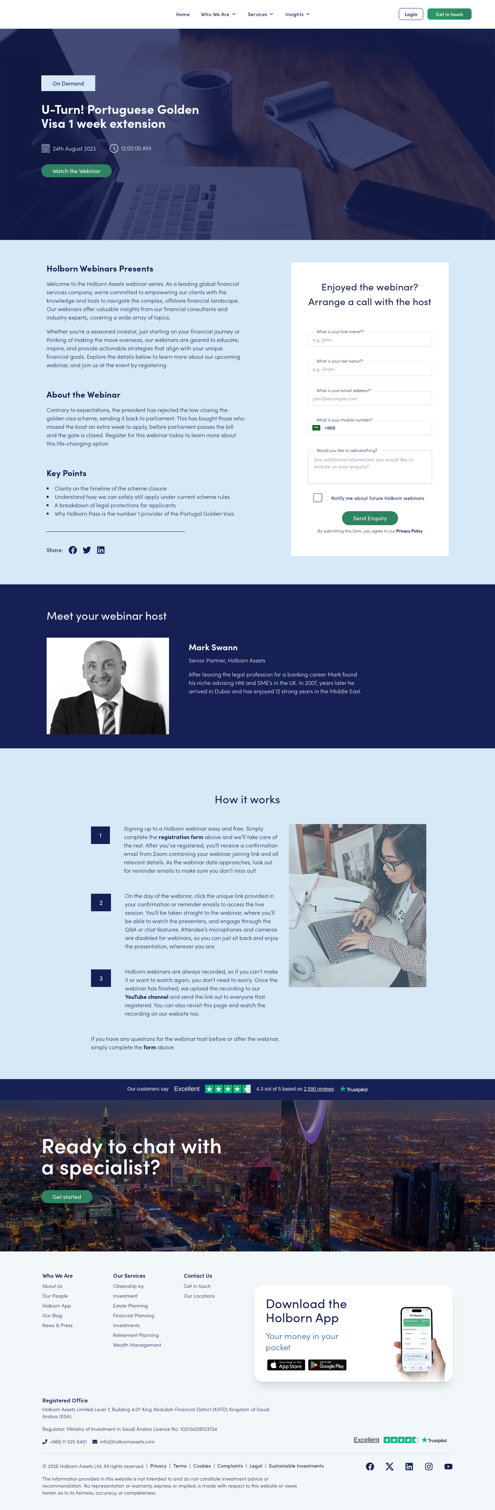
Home (183, 14)
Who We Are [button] (219, 14)
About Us (52, 1285)
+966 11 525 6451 (68, 1441)
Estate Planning (130, 1305)
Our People (55, 1295)
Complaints (230, 1465)
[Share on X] (90, 550)
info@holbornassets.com (127, 1441)
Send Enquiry (370, 518)
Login (411, 14)
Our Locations (199, 1295)
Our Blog (52, 1315)
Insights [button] (298, 14)
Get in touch (449, 14)
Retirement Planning (136, 1334)
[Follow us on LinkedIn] (409, 1466)
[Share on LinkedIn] (101, 550)
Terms (180, 1465)
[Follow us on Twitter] (389, 1466)
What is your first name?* (340, 331)
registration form (181, 836)
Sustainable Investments (296, 1465)
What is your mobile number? (344, 420)
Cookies (202, 1465)
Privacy (158, 1465)
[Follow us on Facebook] (370, 1466)
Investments (126, 1325)
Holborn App (56, 1305)
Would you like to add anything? (346, 450)
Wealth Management (137, 1344)
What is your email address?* (344, 390)
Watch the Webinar (76, 170)
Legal (256, 1465)
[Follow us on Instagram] (429, 1466)
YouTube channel (146, 996)
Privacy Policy (409, 531)
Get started (67, 1196)
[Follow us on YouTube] (448, 1466)
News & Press (57, 1325)
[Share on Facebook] (76, 550)
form (150, 1047)
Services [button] (261, 14)
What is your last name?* (340, 361)
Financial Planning (133, 1315)
